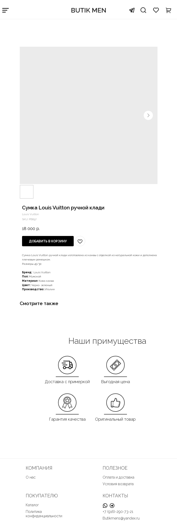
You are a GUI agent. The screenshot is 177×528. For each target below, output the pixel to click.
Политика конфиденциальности (44, 513)
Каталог (32, 505)
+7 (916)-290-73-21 (118, 511)
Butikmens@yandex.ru (121, 518)
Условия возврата (118, 484)
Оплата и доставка (118, 477)
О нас (31, 477)
